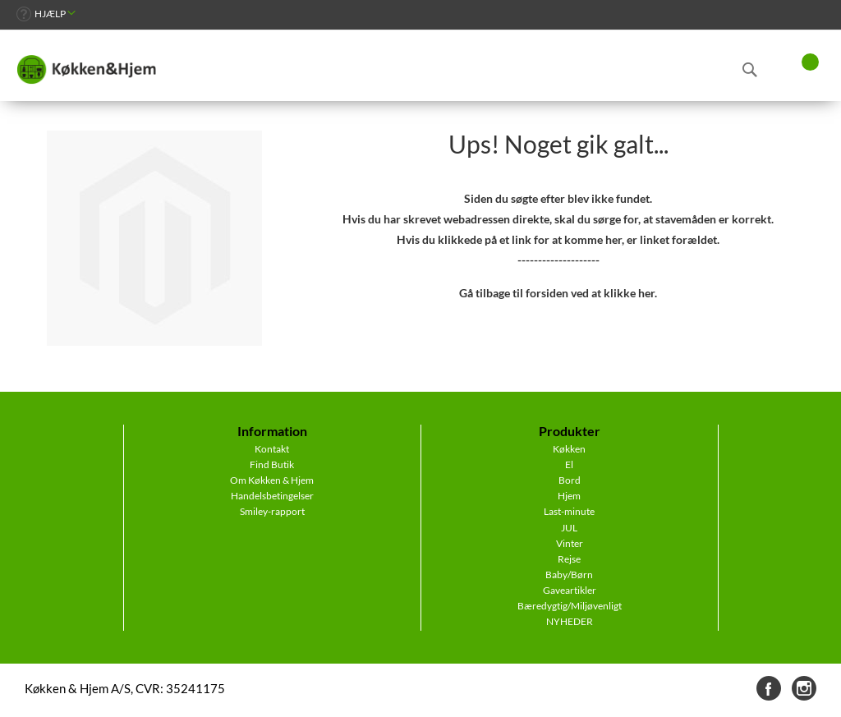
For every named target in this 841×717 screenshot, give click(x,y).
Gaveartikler (569, 590)
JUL (569, 528)
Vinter (569, 543)
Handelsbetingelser (272, 495)
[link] (46, 13)
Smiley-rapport (272, 511)
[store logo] (86, 70)
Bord (569, 480)
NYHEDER (569, 621)
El (569, 464)
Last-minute (569, 511)
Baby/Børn (569, 574)
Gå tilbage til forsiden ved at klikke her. (558, 293)
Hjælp (50, 13)
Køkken (569, 449)
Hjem (569, 495)
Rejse (569, 559)
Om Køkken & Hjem (272, 480)
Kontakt (272, 449)
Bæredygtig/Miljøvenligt (569, 606)
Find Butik (272, 464)
